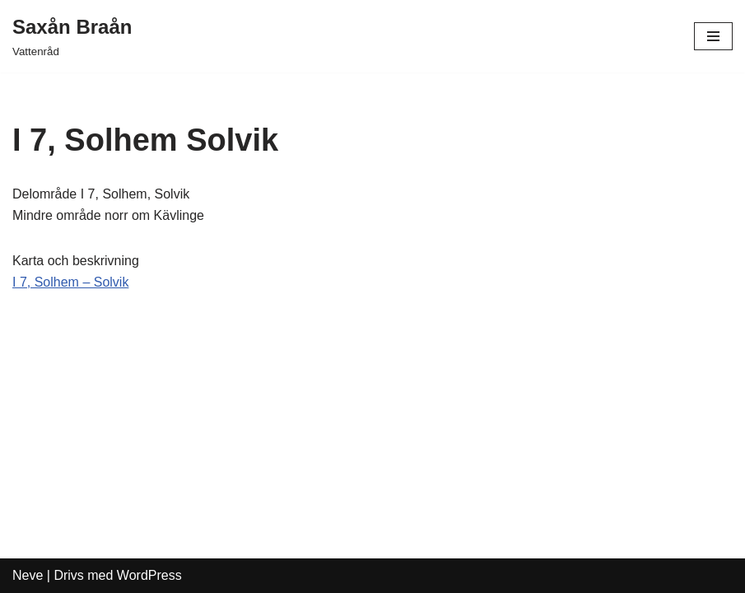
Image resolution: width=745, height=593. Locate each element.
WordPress (149, 575)
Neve (27, 575)
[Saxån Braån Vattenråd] (72, 36)
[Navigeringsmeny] (713, 36)
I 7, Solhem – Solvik (70, 282)
